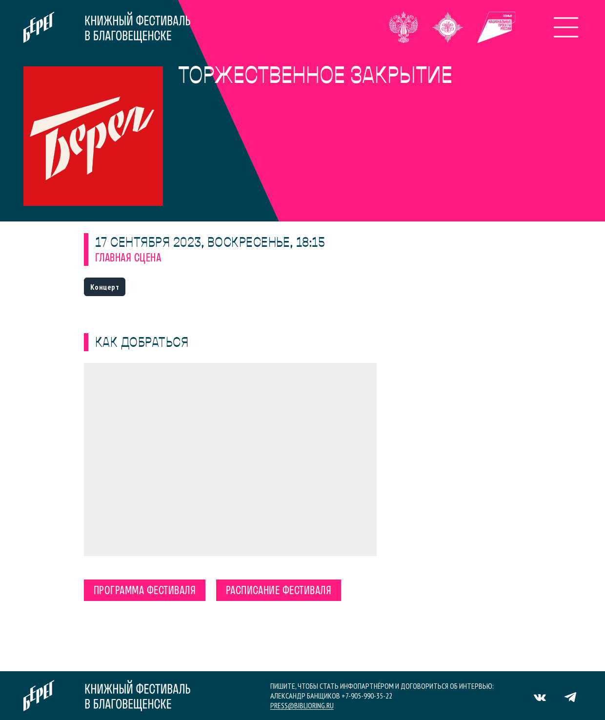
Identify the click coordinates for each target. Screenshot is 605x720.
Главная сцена (128, 258)
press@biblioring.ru (302, 705)
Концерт (104, 287)
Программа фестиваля (145, 591)
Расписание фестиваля (279, 591)
